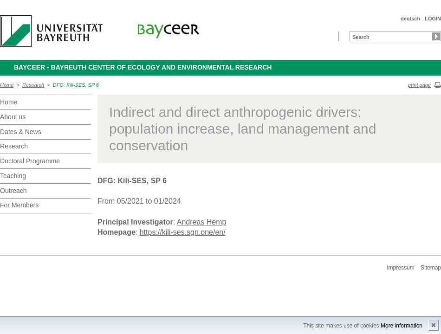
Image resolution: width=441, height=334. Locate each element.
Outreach (13, 190)
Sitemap (431, 267)
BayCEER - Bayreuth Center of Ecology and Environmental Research (143, 67)
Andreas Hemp (202, 222)
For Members (19, 205)
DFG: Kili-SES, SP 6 (76, 85)
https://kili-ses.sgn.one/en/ (183, 232)
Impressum (400, 267)
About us (13, 117)
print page (419, 85)
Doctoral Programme (30, 161)
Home (6, 85)
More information (401, 325)
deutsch (410, 18)
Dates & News (20, 131)
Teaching (13, 176)
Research (33, 85)
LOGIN (433, 18)
